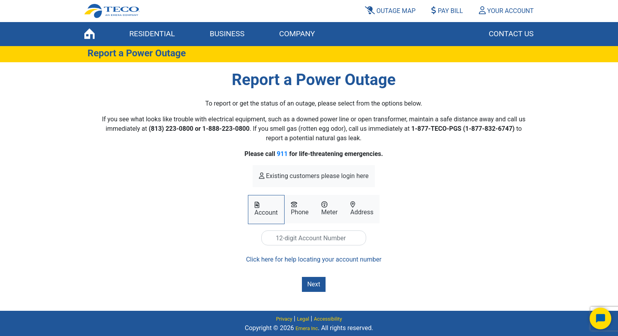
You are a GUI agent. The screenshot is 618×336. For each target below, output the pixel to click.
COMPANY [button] (297, 33)
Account (266, 209)
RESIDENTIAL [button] (152, 33)
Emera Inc (307, 328)
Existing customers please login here (314, 176)
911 (282, 154)
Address (362, 208)
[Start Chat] (600, 318)
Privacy (284, 319)
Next (313, 284)
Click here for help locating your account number (314, 259)
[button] (503, 11)
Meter (329, 208)
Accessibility (328, 319)
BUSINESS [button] (227, 33)
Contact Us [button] (511, 33)
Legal (303, 319)
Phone (300, 208)
